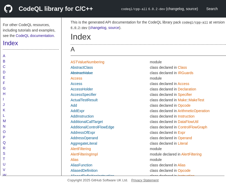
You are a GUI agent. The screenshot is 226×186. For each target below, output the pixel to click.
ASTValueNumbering (87, 62)
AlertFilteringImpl (84, 154)
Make (182, 100)
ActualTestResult (84, 100)
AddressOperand (84, 138)
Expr (181, 132)
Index (10, 43)
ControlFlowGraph (192, 127)
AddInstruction (82, 116)
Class (182, 67)
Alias (74, 160)
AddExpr (78, 111)
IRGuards (185, 73)
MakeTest (196, 100)
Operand (185, 138)
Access (76, 78)
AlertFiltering (81, 149)
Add (74, 105)
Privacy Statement (145, 180)
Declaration (187, 89)
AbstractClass (82, 67)
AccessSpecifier (83, 94)
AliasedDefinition (84, 170)
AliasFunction (81, 165)
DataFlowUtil (188, 122)
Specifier (185, 94)
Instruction (186, 116)
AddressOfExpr (83, 132)
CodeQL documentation (35, 36)
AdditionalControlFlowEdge (92, 127)
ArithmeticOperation (194, 111)
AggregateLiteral (84, 143)
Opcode (184, 105)
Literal (183, 143)
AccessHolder (82, 89)
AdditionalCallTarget (87, 122)
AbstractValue (82, 73)
